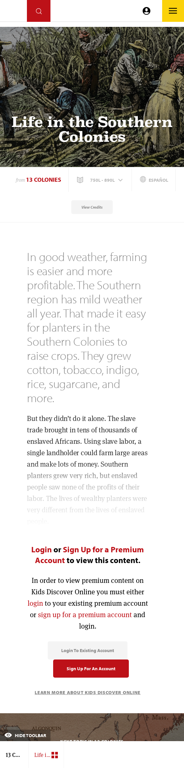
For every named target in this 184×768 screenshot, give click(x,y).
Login (41, 549)
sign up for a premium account (85, 614)
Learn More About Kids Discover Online (88, 692)
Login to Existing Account (87, 650)
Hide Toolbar (25, 735)
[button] (100, 180)
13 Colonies (43, 179)
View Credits (92, 207)
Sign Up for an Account (91, 669)
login (35, 603)
